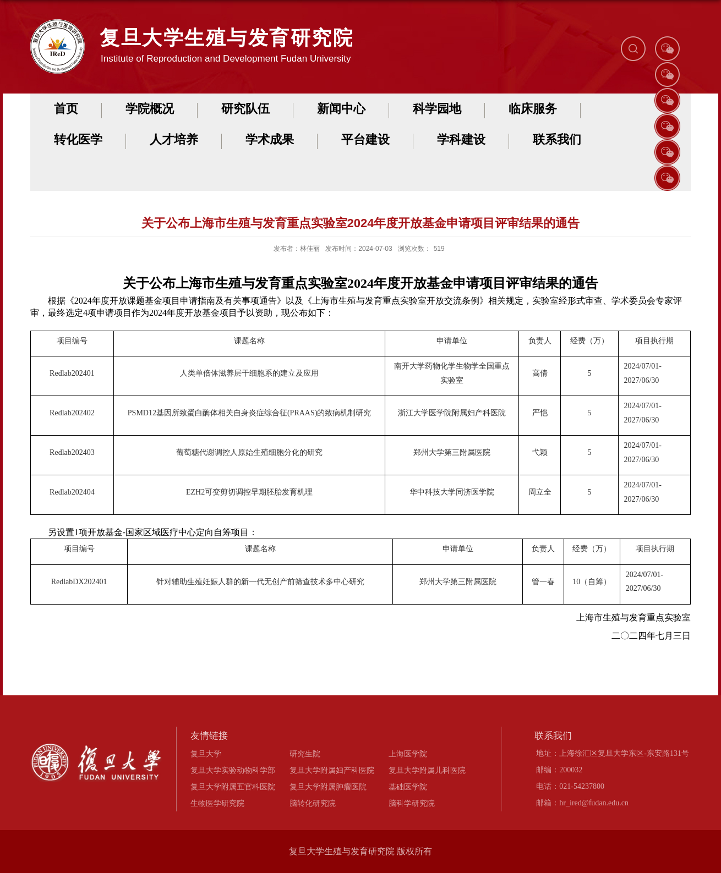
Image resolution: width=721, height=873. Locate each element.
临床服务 (533, 109)
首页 (66, 109)
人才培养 (174, 139)
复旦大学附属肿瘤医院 (328, 786)
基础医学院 (408, 786)
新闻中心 (341, 109)
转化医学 (78, 139)
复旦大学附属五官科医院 (232, 786)
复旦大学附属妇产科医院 (332, 770)
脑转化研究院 (313, 803)
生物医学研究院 (217, 803)
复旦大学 (205, 753)
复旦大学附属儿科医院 (427, 770)
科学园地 (437, 109)
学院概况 (149, 109)
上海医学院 (408, 753)
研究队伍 (245, 109)
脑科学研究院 (412, 803)
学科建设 (461, 139)
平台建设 (365, 139)
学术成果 (269, 139)
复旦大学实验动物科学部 (232, 770)
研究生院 (305, 753)
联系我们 (557, 139)
